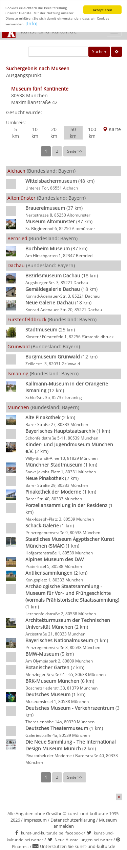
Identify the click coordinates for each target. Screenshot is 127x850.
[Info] (31, 23)
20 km (53, 132)
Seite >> (74, 151)
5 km (15, 132)
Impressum (35, 820)
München (37, 95)
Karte (112, 129)
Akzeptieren (102, 9)
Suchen (99, 51)
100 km (92, 132)
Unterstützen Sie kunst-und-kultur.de (77, 846)
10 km (34, 132)
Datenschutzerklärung (72, 820)
